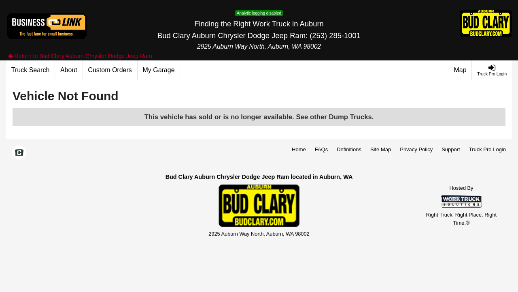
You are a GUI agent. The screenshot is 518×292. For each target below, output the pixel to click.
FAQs (321, 149)
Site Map (380, 149)
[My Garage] (159, 70)
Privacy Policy (416, 149)
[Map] (460, 70)
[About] (69, 70)
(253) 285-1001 (335, 35)
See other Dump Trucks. (335, 117)
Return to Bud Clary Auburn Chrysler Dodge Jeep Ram (80, 56)
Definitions (349, 149)
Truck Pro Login (487, 149)
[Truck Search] (30, 70)
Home (299, 149)
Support (451, 149)
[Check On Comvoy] (19, 153)
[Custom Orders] (110, 70)
